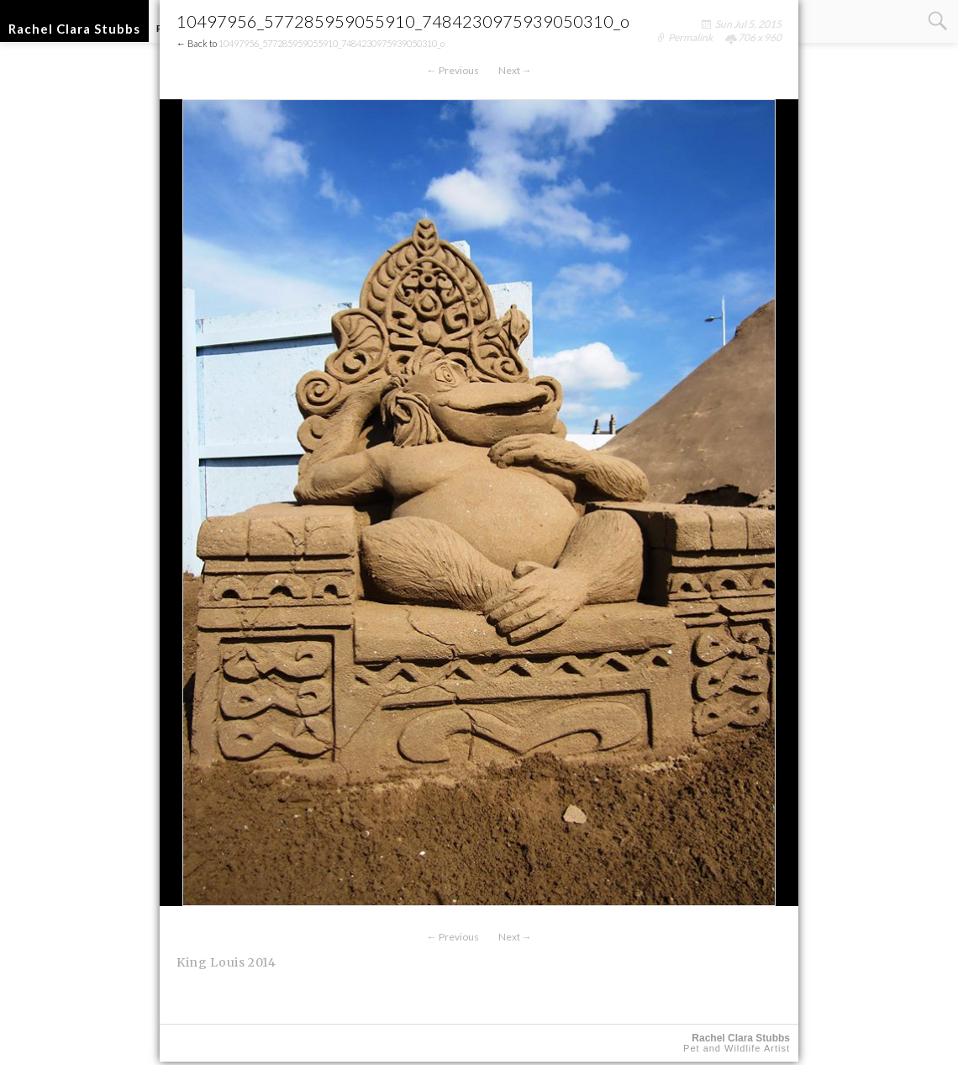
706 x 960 (760, 37)
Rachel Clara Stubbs (74, 28)
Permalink (690, 37)
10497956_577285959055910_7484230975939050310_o (331, 43)
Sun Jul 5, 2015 (748, 24)
